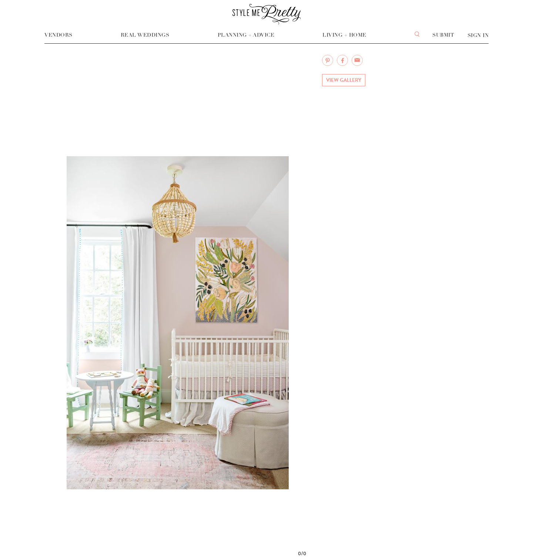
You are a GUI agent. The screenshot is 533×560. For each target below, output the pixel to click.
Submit (443, 35)
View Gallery (343, 80)
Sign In (478, 35)
